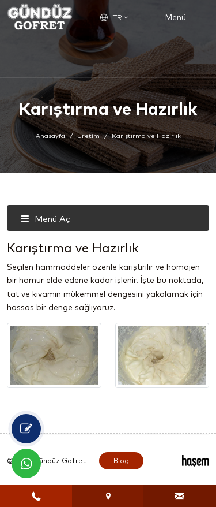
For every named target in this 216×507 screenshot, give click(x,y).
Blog (121, 460)
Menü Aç (45, 218)
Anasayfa (50, 136)
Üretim (88, 136)
